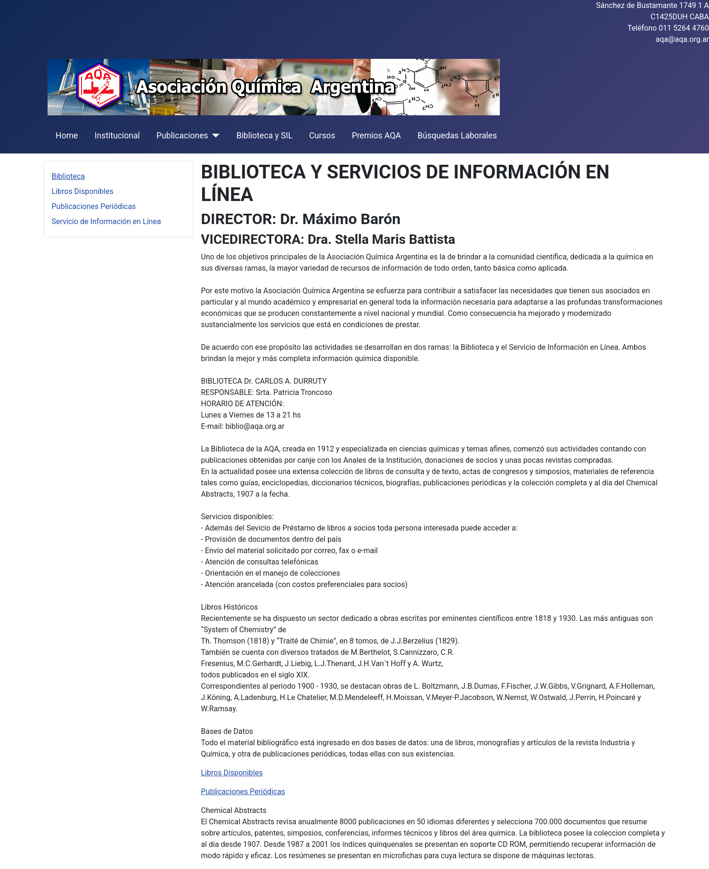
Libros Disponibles (83, 191)
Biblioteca (68, 176)
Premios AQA (376, 135)
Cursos (322, 135)
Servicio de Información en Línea (106, 221)
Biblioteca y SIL (264, 135)
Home (67, 135)
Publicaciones (182, 135)
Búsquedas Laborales (457, 135)
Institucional (117, 135)
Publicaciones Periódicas (94, 206)
